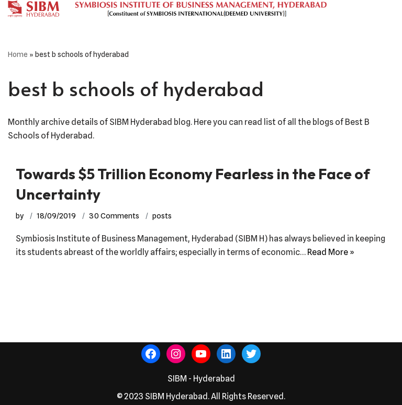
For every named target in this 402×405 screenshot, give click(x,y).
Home (18, 54)
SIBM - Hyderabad (201, 379)
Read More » (330, 252)
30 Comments (114, 215)
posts (162, 215)
